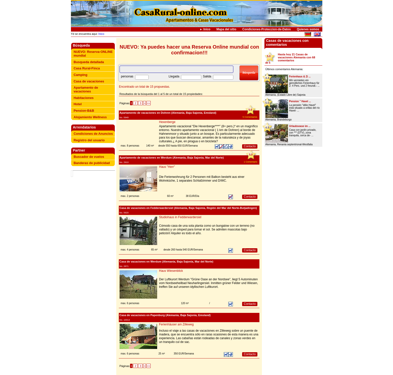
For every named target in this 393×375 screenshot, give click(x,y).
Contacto (250, 146)
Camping (80, 75)
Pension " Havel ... (300, 101)
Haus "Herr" (167, 167)
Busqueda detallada (89, 62)
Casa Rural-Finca (87, 68)
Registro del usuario (89, 140)
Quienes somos (308, 29)
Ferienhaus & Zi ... (300, 76)
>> (148, 103)
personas (127, 76)
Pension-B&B (84, 110)
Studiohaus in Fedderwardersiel (180, 217)
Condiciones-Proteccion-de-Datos (266, 29)
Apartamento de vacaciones (86, 89)
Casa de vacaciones (89, 81)
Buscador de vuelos (89, 157)
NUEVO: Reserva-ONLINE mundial (93, 53)
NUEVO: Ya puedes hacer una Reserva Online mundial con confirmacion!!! (189, 49)
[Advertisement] (94, 248)
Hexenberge (167, 122)
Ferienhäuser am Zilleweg (176, 324)
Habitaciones (84, 98)
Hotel (78, 104)
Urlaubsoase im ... (300, 126)
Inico (206, 29)
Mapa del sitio (226, 29)
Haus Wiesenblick (171, 271)
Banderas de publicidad (92, 163)
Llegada (174, 76)
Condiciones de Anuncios (93, 134)
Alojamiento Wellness (90, 117)
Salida (207, 76)
